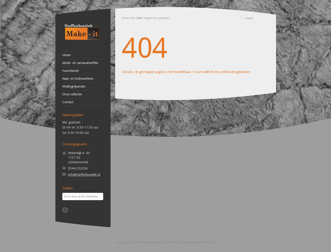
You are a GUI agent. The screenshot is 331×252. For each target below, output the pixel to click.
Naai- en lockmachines (77, 78)
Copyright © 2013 (127, 242)
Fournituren (70, 70)
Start (139, 18)
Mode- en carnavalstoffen (80, 62)
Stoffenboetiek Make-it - (151, 242)
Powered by (172, 242)
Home (66, 55)
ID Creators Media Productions (197, 242)
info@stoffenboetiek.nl (84, 174)
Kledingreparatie (73, 86)
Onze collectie (72, 94)
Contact (67, 102)
